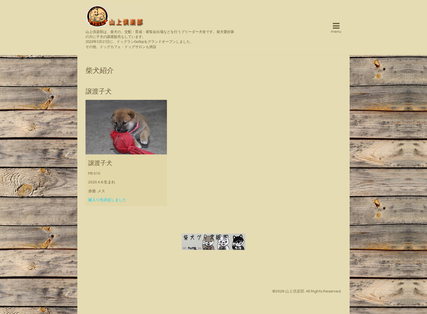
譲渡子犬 (100, 163)
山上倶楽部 (294, 291)
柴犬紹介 (100, 70)
